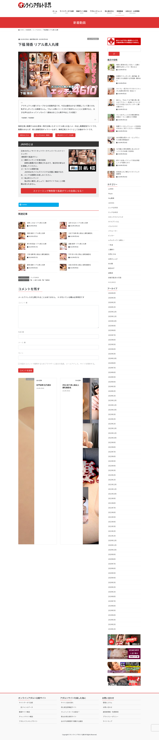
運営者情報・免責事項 (110, 712)
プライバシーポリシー (110, 716)
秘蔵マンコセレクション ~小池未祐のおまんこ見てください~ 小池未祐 (128, 127)
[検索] (114, 54)
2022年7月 (112, 452)
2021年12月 (112, 484)
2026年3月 (112, 298)
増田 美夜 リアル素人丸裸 (36, 233)
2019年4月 (112, 615)
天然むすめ (112, 254)
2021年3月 (112, 526)
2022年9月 (112, 442)
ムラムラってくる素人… (116, 240)
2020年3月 (112, 582)
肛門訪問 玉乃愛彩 (43, 385)
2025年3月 (112, 354)
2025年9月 (112, 326)
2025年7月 (112, 335)
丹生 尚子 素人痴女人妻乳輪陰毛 (70, 386)
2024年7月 (112, 368)
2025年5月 (112, 344)
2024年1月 (112, 396)
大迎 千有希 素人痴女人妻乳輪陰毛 (80, 233)
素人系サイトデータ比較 (65, 135)
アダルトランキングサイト (28, 721)
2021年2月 (112, 531)
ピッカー (111, 235)
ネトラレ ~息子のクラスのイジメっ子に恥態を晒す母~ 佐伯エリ (128, 89)
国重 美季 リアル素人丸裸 (77, 244)
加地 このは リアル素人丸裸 (36, 223)
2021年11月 (112, 489)
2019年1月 (112, 629)
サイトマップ (107, 721)
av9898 (110, 189)
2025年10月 (112, 321)
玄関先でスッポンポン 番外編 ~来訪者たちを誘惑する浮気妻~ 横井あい (128, 78)
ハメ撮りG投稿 (36, 280)
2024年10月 (112, 358)
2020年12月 (112, 540)
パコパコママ (112, 226)
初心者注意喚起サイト (68, 707)
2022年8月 (112, 447)
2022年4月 (112, 466)
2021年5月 (112, 517)
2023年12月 (112, 400)
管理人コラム (107, 702)
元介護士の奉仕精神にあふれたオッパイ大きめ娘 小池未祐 (127, 150)
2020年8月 (112, 559)
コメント (22, 302)
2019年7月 (112, 601)
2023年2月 (112, 419)
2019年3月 (112, 620)
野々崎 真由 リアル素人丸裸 (36, 244)
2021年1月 (112, 536)
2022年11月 (112, 433)
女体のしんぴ (112, 259)
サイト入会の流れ (67, 702)
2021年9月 (112, 498)
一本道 (110, 245)
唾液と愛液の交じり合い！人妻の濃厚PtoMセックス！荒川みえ (127, 66)
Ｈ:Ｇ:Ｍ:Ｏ (112, 282)
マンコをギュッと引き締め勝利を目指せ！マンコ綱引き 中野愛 (127, 116)
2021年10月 (112, 494)
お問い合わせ (107, 707)
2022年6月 (112, 456)
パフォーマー (112, 231)
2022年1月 (112, 480)
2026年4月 (112, 293)
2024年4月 (112, 382)
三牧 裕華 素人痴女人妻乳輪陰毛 (38, 254)
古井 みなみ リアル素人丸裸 (78, 223)
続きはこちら (24, 135)
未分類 (110, 263)
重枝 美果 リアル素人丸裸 (36, 265)
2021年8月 (112, 503)
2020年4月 (112, 578)
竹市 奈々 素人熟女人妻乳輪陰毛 (79, 254)
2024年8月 (112, 363)
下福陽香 (47, 280)
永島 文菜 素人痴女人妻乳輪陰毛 (79, 265)
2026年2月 (112, 302)
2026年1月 (112, 307)
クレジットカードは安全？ (70, 712)
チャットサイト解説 (26, 716)
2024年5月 (112, 377)
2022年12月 (112, 428)
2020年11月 (112, 545)
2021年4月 (112, 522)
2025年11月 (112, 316)
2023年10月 (112, 410)
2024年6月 (112, 372)
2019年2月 (112, 624)
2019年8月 (112, 596)
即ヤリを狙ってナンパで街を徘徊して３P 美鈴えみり (127, 161)
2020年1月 (112, 592)
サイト (21, 353)
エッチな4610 (93, 39)
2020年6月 (112, 568)
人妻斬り (111, 249)
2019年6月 (112, 606)
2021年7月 (112, 508)
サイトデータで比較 (26, 702)
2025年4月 (112, 349)
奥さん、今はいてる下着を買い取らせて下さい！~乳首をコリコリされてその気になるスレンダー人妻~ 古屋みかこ (128, 103)
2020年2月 (112, 587)
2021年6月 (112, 512)
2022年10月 (112, 438)
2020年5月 (112, 573)
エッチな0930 (113, 207)
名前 (21, 332)
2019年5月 (112, 610)
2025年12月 (112, 312)
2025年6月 (112, 340)
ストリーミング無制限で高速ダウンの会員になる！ (58, 190)
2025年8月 (112, 330)
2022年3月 (112, 470)
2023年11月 (112, 405)
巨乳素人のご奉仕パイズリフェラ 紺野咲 (127, 173)
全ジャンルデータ (27, 707)
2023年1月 (112, 424)
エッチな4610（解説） (43, 135)
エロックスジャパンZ (115, 217)
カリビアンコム (113, 221)
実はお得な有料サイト (68, 716)
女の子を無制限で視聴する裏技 (72, 721)
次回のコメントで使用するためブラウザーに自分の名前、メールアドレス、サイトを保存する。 (58, 363)
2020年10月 (112, 550)
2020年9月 (112, 554)
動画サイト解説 (24, 712)
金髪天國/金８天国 (114, 277)
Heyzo (110, 193)
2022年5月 (112, 461)
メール (22, 342)
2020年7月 (112, 564)
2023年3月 (112, 414)
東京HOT (111, 268)
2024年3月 (112, 386)
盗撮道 (110, 273)
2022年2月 (112, 475)
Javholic (111, 203)
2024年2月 (112, 391)
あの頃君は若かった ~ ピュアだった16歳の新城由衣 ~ (127, 138)
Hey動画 (111, 198)
